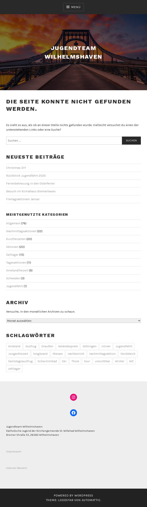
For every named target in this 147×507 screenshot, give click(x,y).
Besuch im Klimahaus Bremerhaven (31, 191)
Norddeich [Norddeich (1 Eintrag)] (128, 353)
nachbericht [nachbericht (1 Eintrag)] (76, 353)
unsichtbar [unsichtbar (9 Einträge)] (102, 361)
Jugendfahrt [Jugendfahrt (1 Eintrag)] (123, 346)
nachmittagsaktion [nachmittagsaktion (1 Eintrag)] (102, 353)
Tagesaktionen (16, 262)
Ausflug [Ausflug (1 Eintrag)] (30, 346)
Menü (75, 7)
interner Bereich (16, 468)
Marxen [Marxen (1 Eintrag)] (58, 353)
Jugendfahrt (14, 286)
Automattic (91, 500)
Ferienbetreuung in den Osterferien (30, 183)
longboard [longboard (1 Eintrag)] (40, 353)
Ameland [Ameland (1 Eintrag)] (14, 346)
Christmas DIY (16, 168)
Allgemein (13, 223)
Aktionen (12, 247)
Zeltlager (12, 254)
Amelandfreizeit (17, 270)
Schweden (13, 278)
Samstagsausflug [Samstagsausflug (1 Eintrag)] (20, 361)
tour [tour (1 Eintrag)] (87, 361)
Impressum (13, 451)
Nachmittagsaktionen (21, 231)
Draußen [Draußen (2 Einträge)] (47, 346)
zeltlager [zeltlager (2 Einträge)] (14, 368)
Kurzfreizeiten (16, 239)
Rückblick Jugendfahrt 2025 (26, 175)
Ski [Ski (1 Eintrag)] (64, 361)
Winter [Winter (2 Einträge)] (119, 361)
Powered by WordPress (73, 495)
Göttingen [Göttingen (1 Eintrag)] (89, 346)
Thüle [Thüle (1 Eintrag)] (75, 361)
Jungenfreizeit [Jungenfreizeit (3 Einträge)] (18, 353)
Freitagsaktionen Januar (23, 199)
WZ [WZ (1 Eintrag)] (131, 361)
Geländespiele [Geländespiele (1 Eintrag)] (68, 346)
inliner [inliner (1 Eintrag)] (105, 346)
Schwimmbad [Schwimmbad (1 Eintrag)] (47, 361)
